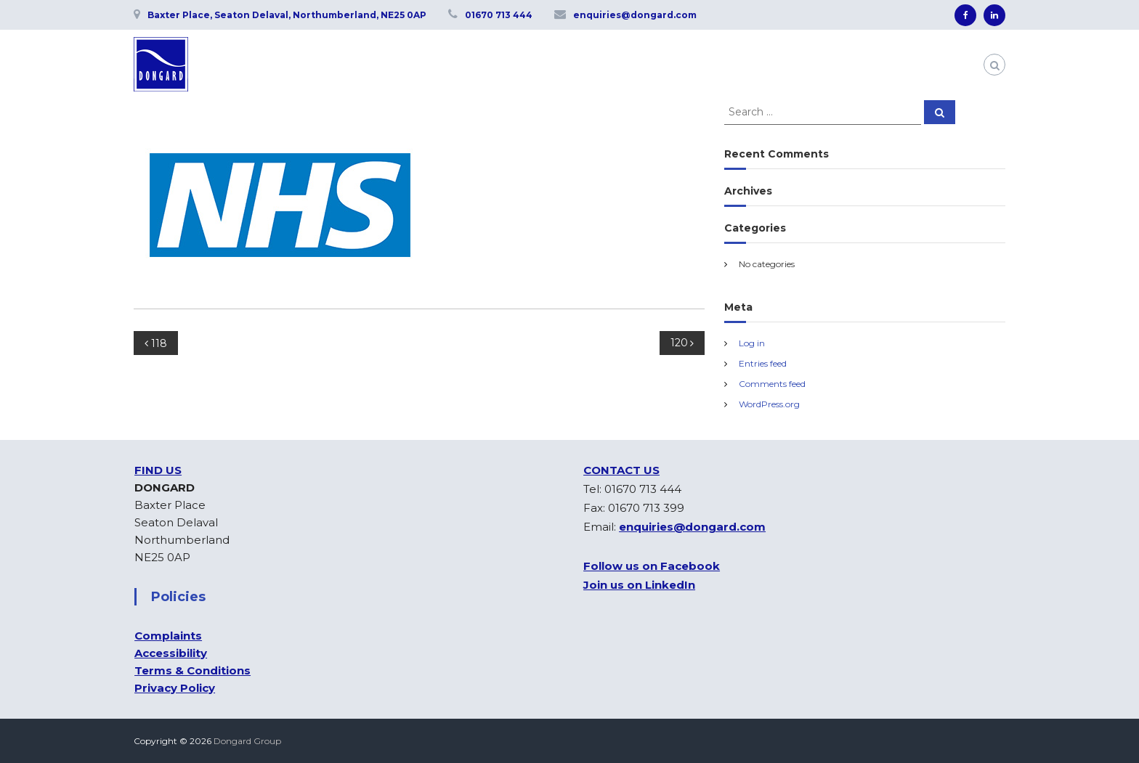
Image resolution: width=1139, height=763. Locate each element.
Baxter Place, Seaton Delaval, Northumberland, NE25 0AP (286, 14)
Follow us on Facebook (651, 566)
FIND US (158, 470)
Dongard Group (247, 740)
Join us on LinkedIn (639, 585)
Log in (752, 343)
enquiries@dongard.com (635, 14)
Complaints (168, 635)
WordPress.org (769, 404)
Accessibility (170, 653)
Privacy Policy (174, 688)
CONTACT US (621, 470)
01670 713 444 (498, 14)
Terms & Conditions (192, 670)
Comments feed (772, 383)
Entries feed (763, 363)
